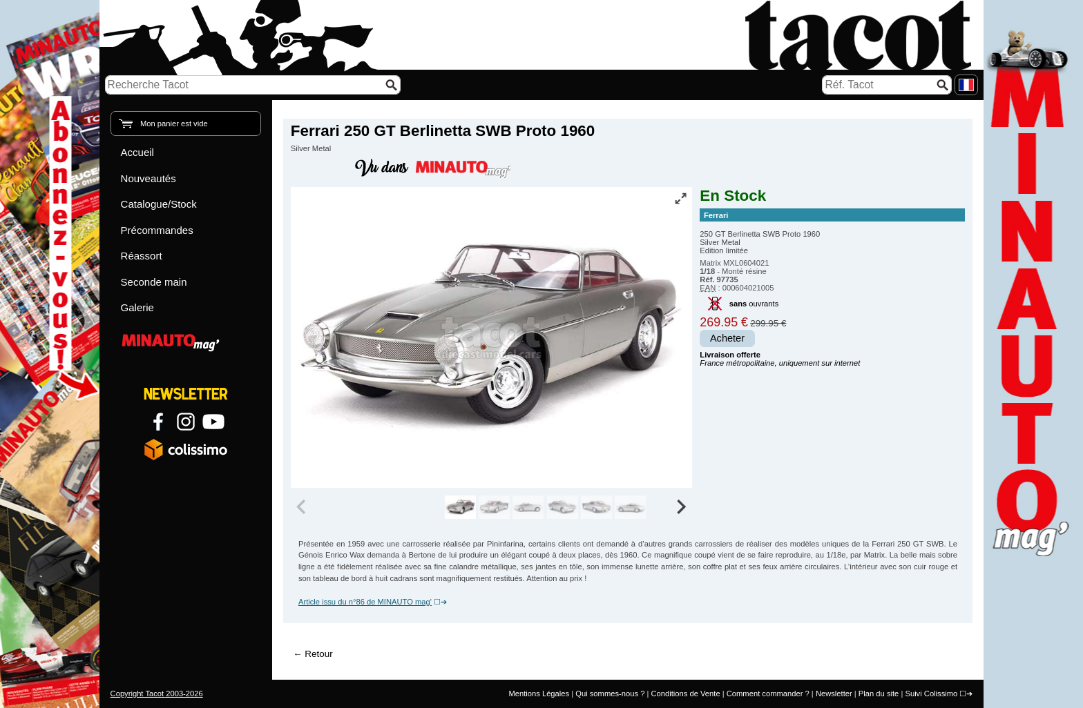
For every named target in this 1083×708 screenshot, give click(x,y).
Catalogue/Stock (159, 204)
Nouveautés (148, 178)
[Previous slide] (302, 507)
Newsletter (834, 693)
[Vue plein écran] (680, 198)
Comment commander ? (768, 693)
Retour (318, 654)
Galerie (137, 307)
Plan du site (879, 693)
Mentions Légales (538, 693)
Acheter (727, 338)
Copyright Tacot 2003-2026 (157, 693)
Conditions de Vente (685, 693)
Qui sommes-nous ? (609, 693)
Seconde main (154, 282)
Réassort (141, 256)
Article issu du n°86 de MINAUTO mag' (365, 602)
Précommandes (157, 230)
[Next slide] (681, 507)
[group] (460, 507)
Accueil (137, 152)
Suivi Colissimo (931, 693)
